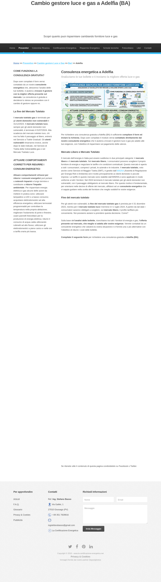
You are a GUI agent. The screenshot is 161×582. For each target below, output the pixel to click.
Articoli (16, 499)
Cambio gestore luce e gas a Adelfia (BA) (80, 3)
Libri (139, 48)
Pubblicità (17, 520)
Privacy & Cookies (21, 515)
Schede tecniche (111, 48)
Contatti (147, 48)
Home (12, 48)
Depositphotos (95, 560)
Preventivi (24, 48)
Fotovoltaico (127, 48)
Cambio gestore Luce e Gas (51, 63)
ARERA (120, 170)
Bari (70, 63)
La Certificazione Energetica (65, 530)
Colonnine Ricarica (41, 48)
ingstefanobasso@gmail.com (61, 525)
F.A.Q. (16, 504)
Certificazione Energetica (64, 48)
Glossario (17, 509)
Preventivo (28, 63)
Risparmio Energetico (90, 48)
